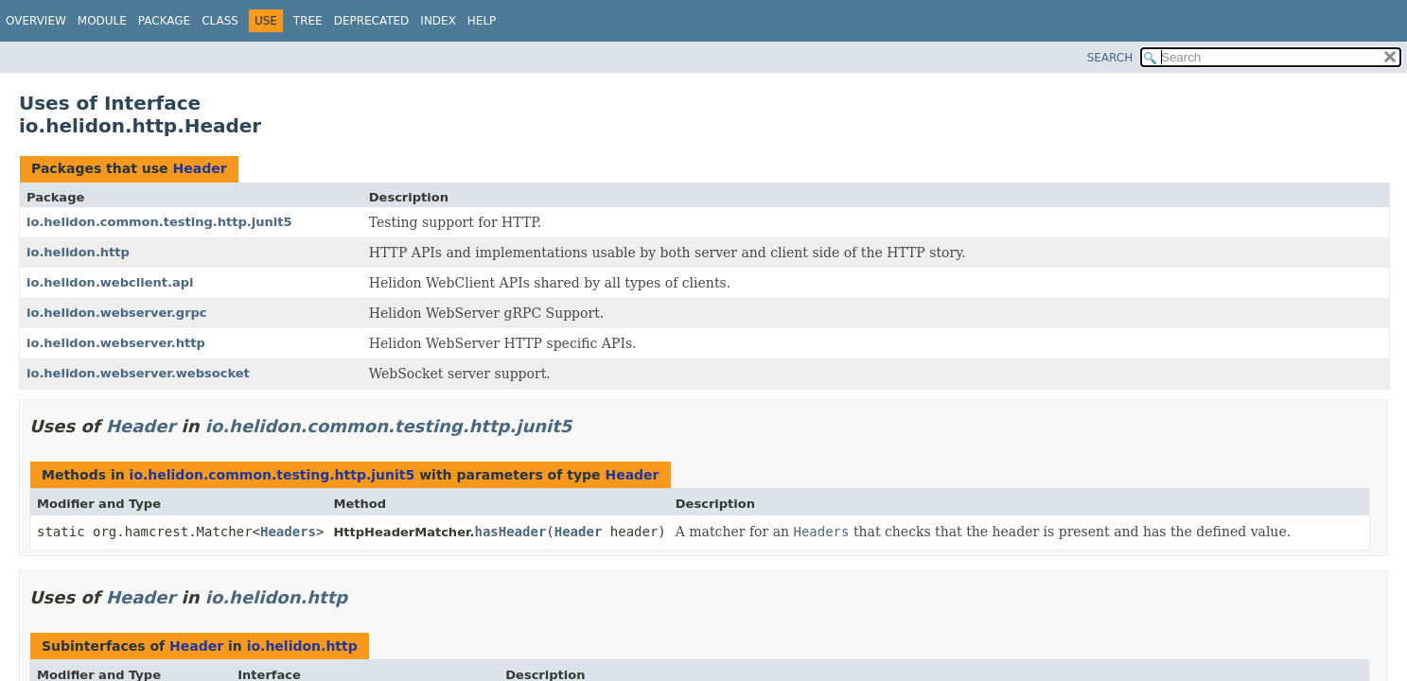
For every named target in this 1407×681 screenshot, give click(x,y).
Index (438, 20)
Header (199, 168)
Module (102, 20)
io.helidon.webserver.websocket (138, 373)
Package (164, 20)
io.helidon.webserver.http (115, 343)
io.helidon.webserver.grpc (116, 313)
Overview (36, 20)
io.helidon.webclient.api (109, 282)
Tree (308, 20)
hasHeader (510, 531)
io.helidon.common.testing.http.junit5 (158, 222)
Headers (288, 531)
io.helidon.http (78, 252)
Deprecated (372, 20)
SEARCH (1110, 57)
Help (482, 20)
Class (220, 20)
